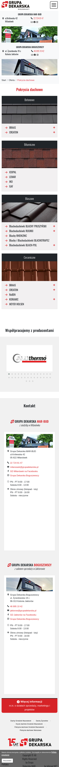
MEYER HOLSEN (14, 304)
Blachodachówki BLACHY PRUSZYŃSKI (25, 226)
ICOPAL (10, 172)
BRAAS (10, 127)
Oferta (12, 80)
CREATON (11, 132)
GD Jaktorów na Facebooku (23, 615)
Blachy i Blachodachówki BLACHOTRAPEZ (26, 240)
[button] (9, 374)
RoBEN (10, 295)
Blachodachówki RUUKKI (18, 231)
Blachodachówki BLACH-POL (20, 245)
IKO (8, 182)
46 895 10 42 (39, 51)
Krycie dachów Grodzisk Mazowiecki (29, 724)
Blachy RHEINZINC (15, 236)
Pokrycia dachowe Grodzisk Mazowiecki (29, 727)
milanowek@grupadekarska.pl (24, 467)
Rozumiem (7, 761)
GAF (8, 186)
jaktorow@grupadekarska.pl (23, 611)
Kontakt (29, 405)
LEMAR (10, 177)
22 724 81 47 (38, 18)
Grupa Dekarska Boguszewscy (24, 475)
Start (4, 80)
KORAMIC (11, 299)
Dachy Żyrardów (42, 721)
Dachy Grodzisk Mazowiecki (20, 721)
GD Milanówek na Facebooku (24, 471)
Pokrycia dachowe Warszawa (30, 730)
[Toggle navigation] (54, 5)
